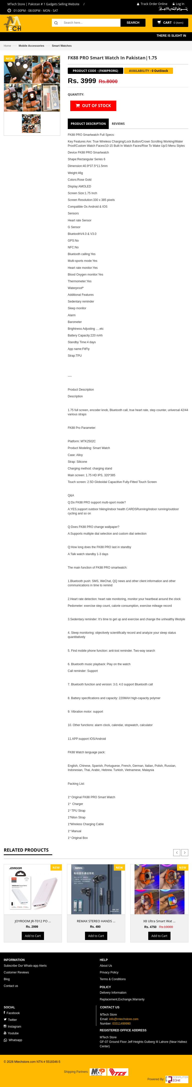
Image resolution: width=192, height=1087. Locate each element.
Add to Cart (33, 936)
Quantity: (76, 94)
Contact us (11, 986)
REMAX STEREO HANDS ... (96, 921)
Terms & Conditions (113, 979)
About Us (106, 965)
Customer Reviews (16, 972)
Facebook (12, 1013)
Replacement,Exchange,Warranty (122, 999)
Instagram (12, 1026)
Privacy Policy (109, 972)
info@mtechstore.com (123, 1019)
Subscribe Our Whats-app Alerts (25, 965)
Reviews (118, 124)
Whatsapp (13, 1040)
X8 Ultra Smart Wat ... (159, 921)
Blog (7, 979)
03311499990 (121, 1023)
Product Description (88, 124)
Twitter (10, 1020)
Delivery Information (113, 992)
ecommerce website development (26, 1066)
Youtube (11, 1033)
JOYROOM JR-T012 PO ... (33, 921)
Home (7, 45)
